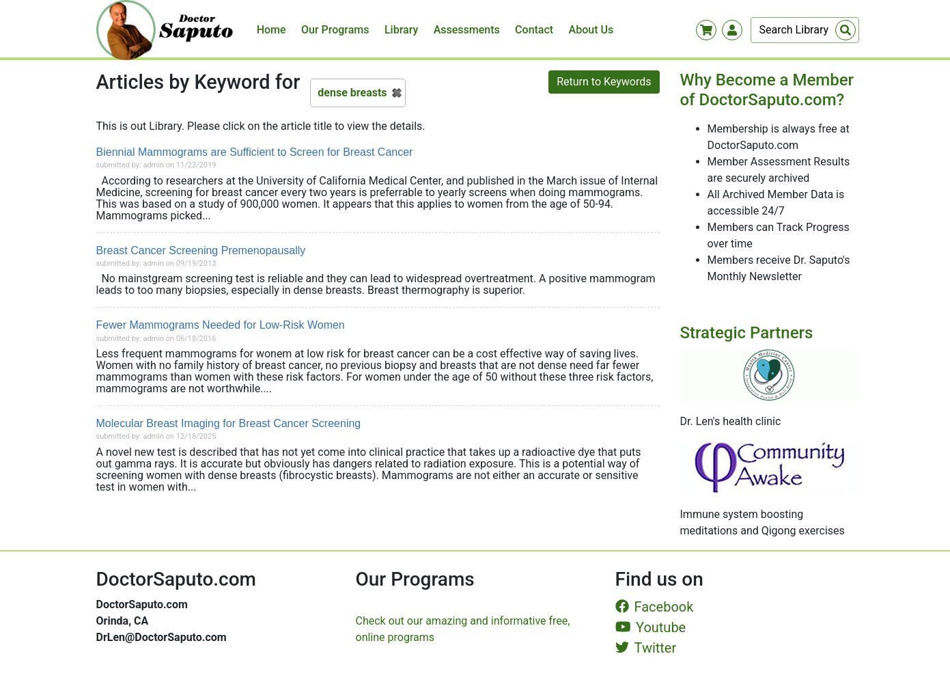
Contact (534, 29)
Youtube (650, 627)
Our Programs (335, 29)
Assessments (467, 29)
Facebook (654, 607)
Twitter (646, 648)
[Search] (805, 30)
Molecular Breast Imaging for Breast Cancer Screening (228, 423)
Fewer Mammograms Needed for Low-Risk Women (220, 325)
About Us (591, 29)
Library (401, 29)
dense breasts (352, 92)
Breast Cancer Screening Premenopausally (201, 250)
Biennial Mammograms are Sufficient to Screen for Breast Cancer (254, 152)
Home (271, 29)
